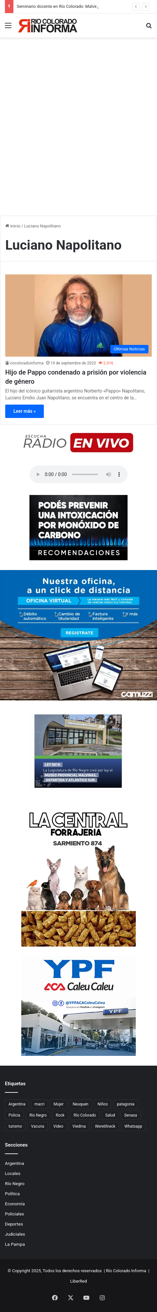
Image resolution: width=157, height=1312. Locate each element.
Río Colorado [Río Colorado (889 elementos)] (85, 1115)
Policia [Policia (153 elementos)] (14, 1115)
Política (12, 1193)
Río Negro (15, 1183)
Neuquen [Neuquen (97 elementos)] (80, 1104)
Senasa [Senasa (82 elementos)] (130, 1115)
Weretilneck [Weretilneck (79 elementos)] (105, 1126)
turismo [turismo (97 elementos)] (15, 1126)
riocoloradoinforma (27, 363)
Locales (12, 1173)
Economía (15, 1203)
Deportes (14, 1224)
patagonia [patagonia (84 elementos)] (125, 1104)
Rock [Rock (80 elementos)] (60, 1115)
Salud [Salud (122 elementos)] (110, 1115)
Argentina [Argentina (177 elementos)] (17, 1104)
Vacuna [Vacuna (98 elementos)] (37, 1126)
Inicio (12, 226)
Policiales (14, 1213)
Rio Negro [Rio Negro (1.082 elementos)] (38, 1115)
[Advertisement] (78, 134)
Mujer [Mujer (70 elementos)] (58, 1104)
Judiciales (15, 1234)
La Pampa (15, 1244)
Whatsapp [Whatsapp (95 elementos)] (133, 1126)
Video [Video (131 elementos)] (58, 1126)
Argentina (14, 1163)
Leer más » (24, 411)
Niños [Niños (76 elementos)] (102, 1104)
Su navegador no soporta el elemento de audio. (78, 474)
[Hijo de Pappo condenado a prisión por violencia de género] (78, 315)
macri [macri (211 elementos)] (39, 1104)
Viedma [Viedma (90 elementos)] (79, 1126)
